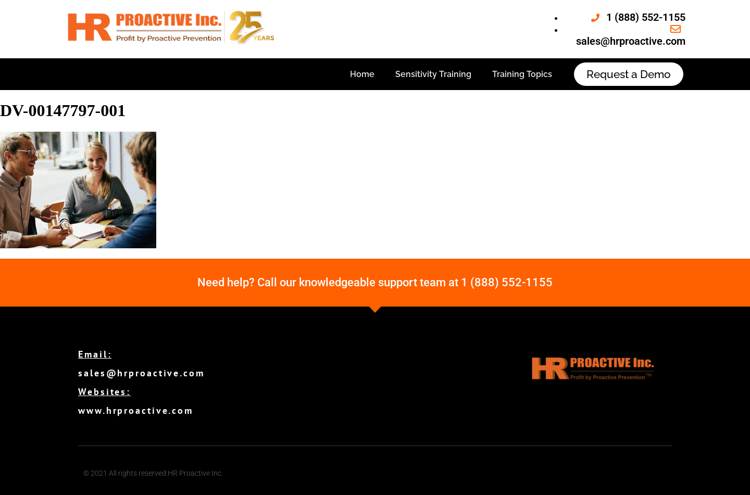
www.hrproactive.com (135, 410)
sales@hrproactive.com (141, 373)
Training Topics (522, 74)
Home (362, 74)
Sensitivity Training (433, 74)
